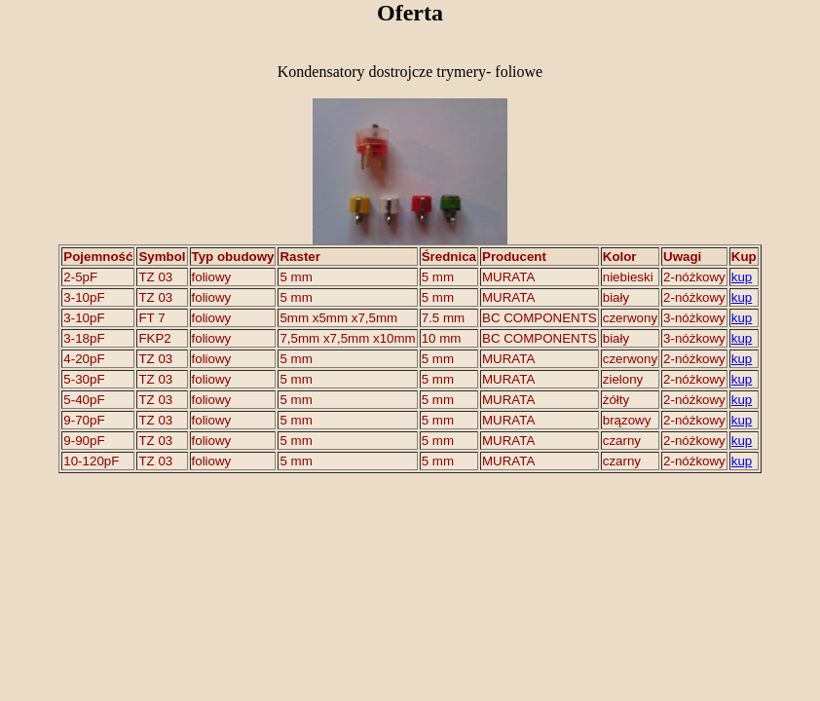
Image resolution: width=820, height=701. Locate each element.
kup (742, 277)
